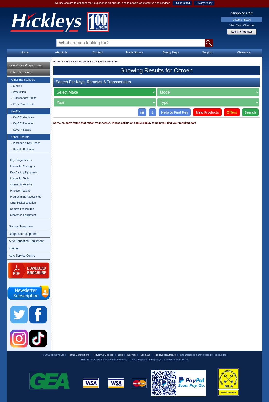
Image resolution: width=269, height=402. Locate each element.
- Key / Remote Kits (23, 104)
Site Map (145, 354)
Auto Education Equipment (26, 241)
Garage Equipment (21, 226)
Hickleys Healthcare (165, 354)
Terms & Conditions (78, 354)
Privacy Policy (204, 2)
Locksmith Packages (22, 166)
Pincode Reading (20, 190)
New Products (207, 112)
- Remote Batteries (22, 149)
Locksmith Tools (19, 178)
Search (250, 112)
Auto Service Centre (22, 255)
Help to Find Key (174, 112)
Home (25, 52)
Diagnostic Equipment (23, 234)
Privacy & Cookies (103, 354)
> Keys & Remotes (21, 72)
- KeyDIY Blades (21, 129)
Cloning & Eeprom (21, 184)
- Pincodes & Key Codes (25, 142)
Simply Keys (171, 52)
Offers (232, 112)
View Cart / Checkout (241, 25)
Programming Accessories (25, 196)
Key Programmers (21, 160)
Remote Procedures (22, 208)
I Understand (182, 2)
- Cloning (16, 85)
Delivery (131, 354)
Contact (98, 52)
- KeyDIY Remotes (22, 123)
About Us (61, 52)
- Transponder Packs (23, 97)
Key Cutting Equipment (24, 172)
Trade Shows (134, 52)
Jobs (120, 354)
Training (14, 248)
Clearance (244, 52)
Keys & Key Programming (25, 65)
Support (207, 52)
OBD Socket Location (23, 202)
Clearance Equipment (23, 214)
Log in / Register (241, 31)
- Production (18, 91)
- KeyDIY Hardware (23, 117)
